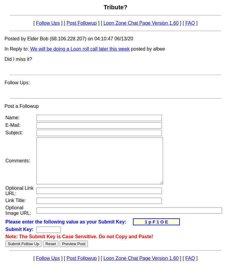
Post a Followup (22, 106)
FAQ (190, 23)
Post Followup (81, 23)
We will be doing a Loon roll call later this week (80, 49)
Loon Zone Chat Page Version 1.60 (141, 23)
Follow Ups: (17, 82)
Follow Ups (48, 23)
